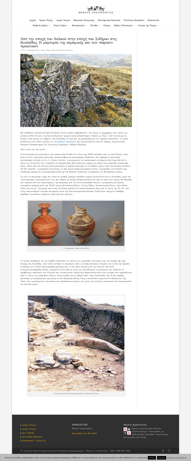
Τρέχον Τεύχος (46, 20)
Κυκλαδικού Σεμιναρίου (65, 141)
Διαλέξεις (31, 50)
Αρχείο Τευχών (63, 20)
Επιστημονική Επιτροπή (109, 20)
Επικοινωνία (153, 20)
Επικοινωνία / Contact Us (33, 440)
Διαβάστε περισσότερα (176, 457)
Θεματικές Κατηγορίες (83, 20)
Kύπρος (106, 26)
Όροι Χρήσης (28, 433)
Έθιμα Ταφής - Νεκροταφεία (46, 50)
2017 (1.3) (23, 50)
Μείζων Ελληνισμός (123, 26)
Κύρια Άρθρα (60, 26)
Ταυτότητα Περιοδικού (134, 20)
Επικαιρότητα (78, 26)
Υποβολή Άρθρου (40, 26)
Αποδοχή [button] (151, 458)
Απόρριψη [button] (162, 458)
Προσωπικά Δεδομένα (32, 437)
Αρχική (32, 20)
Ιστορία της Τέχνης (147, 26)
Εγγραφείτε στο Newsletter (84, 433)
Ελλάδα (94, 26)
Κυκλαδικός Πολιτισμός (64, 50)
